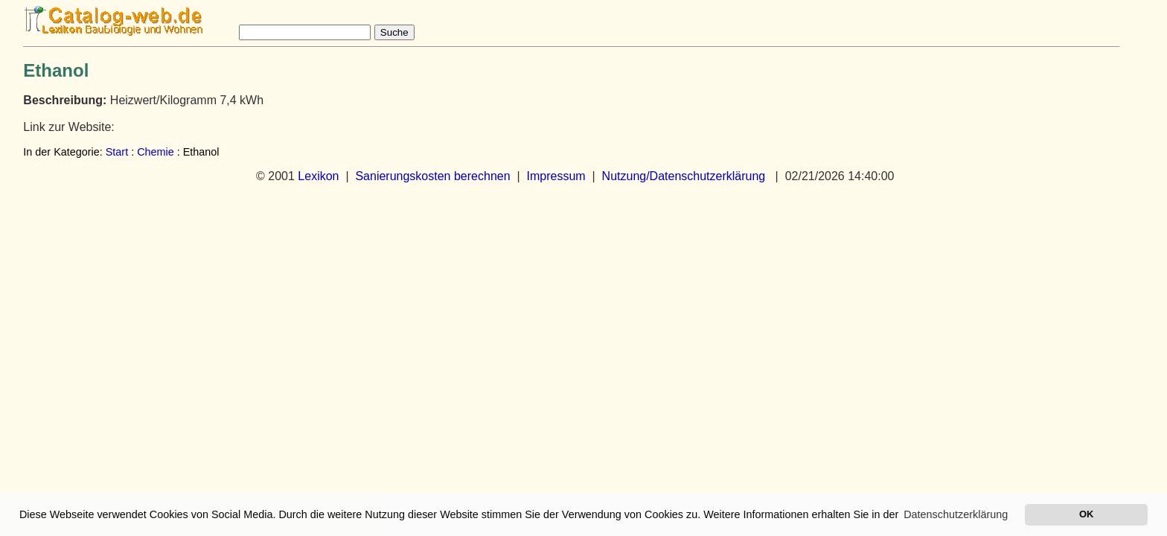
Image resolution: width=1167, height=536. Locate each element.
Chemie (155, 152)
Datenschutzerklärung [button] (956, 514)
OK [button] (1086, 514)
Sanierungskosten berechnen (432, 176)
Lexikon (318, 176)
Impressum (556, 176)
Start (117, 152)
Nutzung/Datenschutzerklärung (684, 176)
